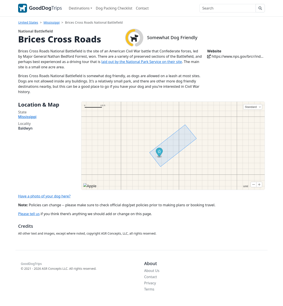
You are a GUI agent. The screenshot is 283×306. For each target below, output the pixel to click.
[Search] (227, 8)
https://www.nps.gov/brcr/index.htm (236, 56)
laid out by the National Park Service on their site (141, 61)
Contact (142, 8)
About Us (151, 270)
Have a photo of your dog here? (44, 196)
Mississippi (52, 22)
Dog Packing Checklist (114, 8)
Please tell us (29, 213)
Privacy (150, 283)
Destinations (79, 8)
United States (28, 22)
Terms (149, 289)
